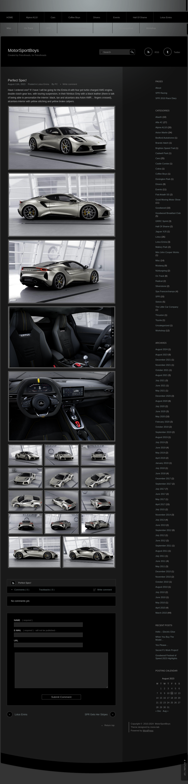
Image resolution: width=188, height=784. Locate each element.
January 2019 (162, 463)
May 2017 (160, 499)
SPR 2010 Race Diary (166, 98)
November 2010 (163, 577)
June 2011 (160, 561)
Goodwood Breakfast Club (168, 213)
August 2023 (161, 354)
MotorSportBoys (23, 50)
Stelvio (158, 302)
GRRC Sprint (161, 221)
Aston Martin (161, 132)
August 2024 (161, 349)
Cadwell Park (161, 153)
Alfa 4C (159, 122)
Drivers (96, 17)
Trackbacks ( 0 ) (46, 589)
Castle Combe (162, 163)
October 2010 (162, 582)
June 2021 (160, 385)
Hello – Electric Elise (165, 632)
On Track (28, 28)
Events (116, 17)
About (158, 88)
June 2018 (160, 473)
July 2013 (160, 520)
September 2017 (163, 484)
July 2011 (160, 556)
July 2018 (160, 468)
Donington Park (162, 179)
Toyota (103, 28)
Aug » (165, 711)
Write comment (70, 84)
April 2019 (160, 458)
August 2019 (161, 437)
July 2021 (160, 380)
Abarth (158, 117)
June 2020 (160, 411)
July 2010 (160, 592)
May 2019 (160, 452)
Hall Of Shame (140, 17)
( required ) (23, 620)
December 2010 (163, 571)
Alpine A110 (32, 17)
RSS (157, 52)
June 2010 (160, 597)
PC (56, 84)
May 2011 (160, 566)
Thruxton (159, 315)
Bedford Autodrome (164, 138)
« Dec (158, 711)
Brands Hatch (162, 143)
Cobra (158, 169)
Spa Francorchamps (165, 291)
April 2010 (160, 607)
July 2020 (160, 406)
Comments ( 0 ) (21, 589)
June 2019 (160, 447)
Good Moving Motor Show (167, 199)
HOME (9, 17)
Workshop (151, 28)
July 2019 (160, 442)
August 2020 (161, 401)
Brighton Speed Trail (165, 148)
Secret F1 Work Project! (166, 650)
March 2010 (161, 613)
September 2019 (163, 432)
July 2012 (160, 535)
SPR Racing (161, 93)
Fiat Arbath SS (162, 194)
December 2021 (163, 360)
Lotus (158, 237)
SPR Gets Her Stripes (96, 714)
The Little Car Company (75, 28)
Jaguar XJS (161, 231)
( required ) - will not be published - (35, 630)
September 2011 (163, 545)
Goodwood (160, 208)
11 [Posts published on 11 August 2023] (172, 693)
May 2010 (160, 602)
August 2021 (161, 375)
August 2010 (161, 587)
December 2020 (163, 396)
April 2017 (160, 504)
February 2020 (162, 422)
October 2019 (162, 427)
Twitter (177, 52)
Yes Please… (161, 645)
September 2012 (163, 530)
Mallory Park (161, 247)
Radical (159, 281)
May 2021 (160, 390)
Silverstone (160, 286)
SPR (48, 28)
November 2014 (163, 515)
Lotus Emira (166, 17)
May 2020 (160, 416)
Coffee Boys (74, 17)
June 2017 (160, 494)
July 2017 (160, 489)
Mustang (159, 265)
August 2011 (161, 551)
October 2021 (162, 370)
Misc (9, 28)
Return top (109, 725)
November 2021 (163, 365)
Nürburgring (161, 270)
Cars (53, 17)
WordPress (148, 730)
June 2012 (160, 540)
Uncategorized (126, 28)
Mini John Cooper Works (167, 252)
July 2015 (160, 509)
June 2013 (160, 525)
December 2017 (163, 478)
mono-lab (154, 727)
